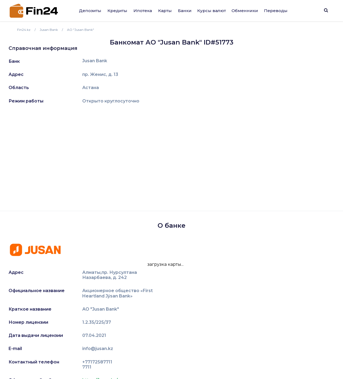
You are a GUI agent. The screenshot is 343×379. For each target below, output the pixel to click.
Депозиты (90, 10)
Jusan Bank (94, 61)
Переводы (276, 10)
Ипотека (142, 10)
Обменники (245, 10)
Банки (185, 10)
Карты (165, 10)
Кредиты (117, 10)
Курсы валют (211, 10)
